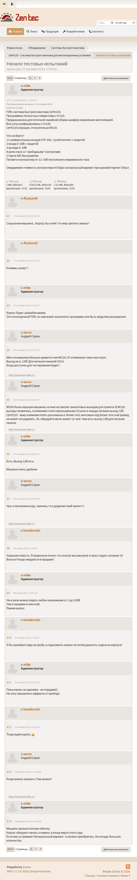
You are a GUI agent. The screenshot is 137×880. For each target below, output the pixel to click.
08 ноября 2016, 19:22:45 (25, 593)
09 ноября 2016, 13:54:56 (27, 682)
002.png (35, 181)
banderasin (31, 530)
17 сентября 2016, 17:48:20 (23, 100)
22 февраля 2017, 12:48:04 (28, 772)
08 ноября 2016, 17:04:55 (25, 548)
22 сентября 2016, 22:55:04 (26, 400)
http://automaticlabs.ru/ (22, 375)
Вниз (9, 78)
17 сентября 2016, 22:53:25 (26, 260)
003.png (60, 181)
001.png (12, 181)
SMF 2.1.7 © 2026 (18, 871)
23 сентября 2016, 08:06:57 (26, 454)
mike (27, 86)
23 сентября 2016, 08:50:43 (26, 499)
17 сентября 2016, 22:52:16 (26, 216)
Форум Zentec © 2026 (116, 871)
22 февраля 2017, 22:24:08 (28, 821)
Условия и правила (108, 875)
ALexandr (30, 198)
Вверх (10, 849)
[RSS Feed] (128, 866)
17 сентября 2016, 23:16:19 (26, 305)
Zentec (27, 867)
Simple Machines (40, 871)
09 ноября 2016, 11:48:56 (27, 638)
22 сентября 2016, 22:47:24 (26, 350)
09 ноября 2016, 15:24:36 (27, 727)
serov (27, 332)
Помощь (90, 875)
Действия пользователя (115, 78)
